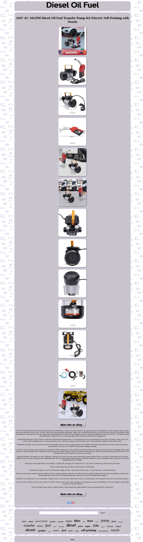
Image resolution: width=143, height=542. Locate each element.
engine (87, 526)
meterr (56, 530)
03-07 (70, 531)
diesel (71, 525)
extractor (120, 522)
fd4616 (30, 521)
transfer (29, 525)
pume (69, 520)
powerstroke (41, 521)
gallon (77, 531)
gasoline (42, 530)
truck (24, 521)
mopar (49, 531)
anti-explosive (104, 531)
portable (52, 521)
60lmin (103, 526)
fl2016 (113, 521)
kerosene (61, 526)
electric (30, 530)
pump (105, 520)
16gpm (118, 526)
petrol (80, 526)
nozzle (115, 530)
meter (40, 525)
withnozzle (60, 521)
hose (90, 520)
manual (110, 526)
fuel (48, 525)
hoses (97, 521)
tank (84, 521)
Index (72, 539)
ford (64, 530)
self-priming (88, 530)
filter (77, 520)
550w (55, 526)
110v (96, 525)
